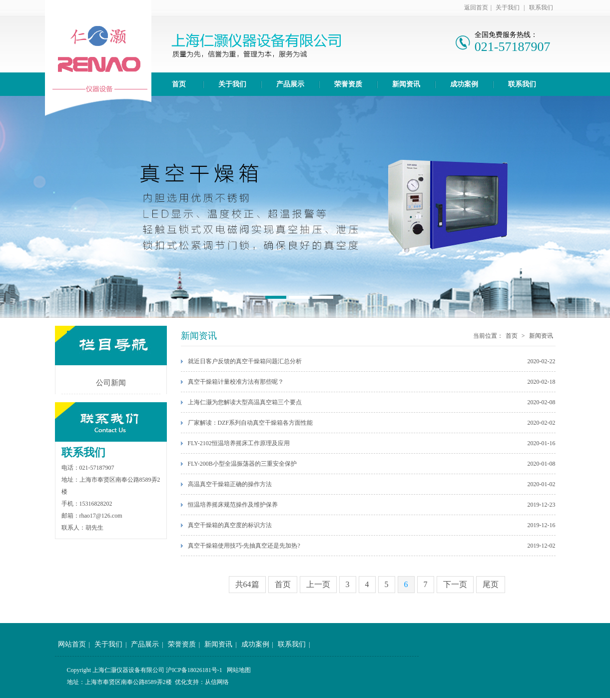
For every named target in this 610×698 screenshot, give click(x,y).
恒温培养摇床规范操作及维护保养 (233, 504)
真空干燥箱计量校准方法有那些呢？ (236, 381)
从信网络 (217, 682)
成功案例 (464, 84)
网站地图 (239, 670)
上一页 (318, 584)
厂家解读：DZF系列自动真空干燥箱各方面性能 (250, 422)
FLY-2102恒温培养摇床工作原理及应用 (239, 443)
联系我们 (541, 7)
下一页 (455, 584)
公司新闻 (111, 383)
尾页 (491, 584)
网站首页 (72, 644)
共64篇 (247, 584)
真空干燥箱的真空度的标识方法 (230, 525)
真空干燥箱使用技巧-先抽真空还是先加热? (244, 545)
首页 (179, 84)
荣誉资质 (348, 84)
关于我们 (508, 7)
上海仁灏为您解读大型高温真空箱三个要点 (245, 402)
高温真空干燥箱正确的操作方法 (230, 484)
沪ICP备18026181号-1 (194, 670)
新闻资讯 (406, 84)
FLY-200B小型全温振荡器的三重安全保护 (242, 463)
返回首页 (476, 7)
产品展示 (290, 84)
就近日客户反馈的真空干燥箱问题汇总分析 (245, 361)
